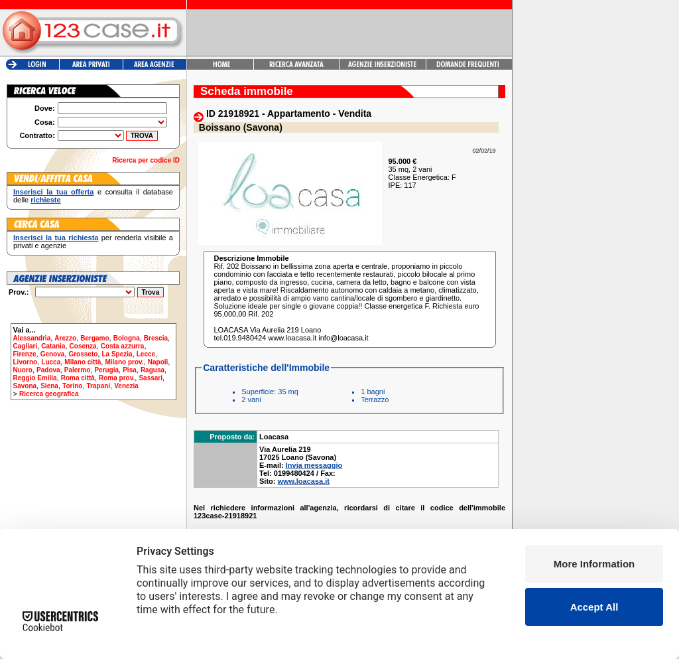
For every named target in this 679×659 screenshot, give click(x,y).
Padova (48, 370)
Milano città (82, 362)
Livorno (25, 362)
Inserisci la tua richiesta (55, 238)
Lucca (50, 362)
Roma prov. (117, 378)
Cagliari (25, 346)
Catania (53, 346)
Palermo (77, 370)
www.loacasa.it (304, 481)
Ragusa (152, 370)
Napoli (158, 362)
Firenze (24, 354)
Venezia (126, 386)
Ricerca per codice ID (146, 160)
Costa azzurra (123, 346)
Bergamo (94, 338)
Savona (25, 386)
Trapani (99, 386)
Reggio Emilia (35, 378)
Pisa (130, 370)
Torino (72, 386)
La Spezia (116, 354)
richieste (45, 200)
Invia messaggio (314, 465)
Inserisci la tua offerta (53, 192)
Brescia (156, 338)
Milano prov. (124, 362)
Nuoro (22, 370)
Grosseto (82, 354)
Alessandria (32, 338)
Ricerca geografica (49, 394)
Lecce (146, 354)
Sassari (150, 378)
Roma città (78, 378)
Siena (49, 386)
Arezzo (65, 338)
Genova (52, 354)
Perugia (106, 370)
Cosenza (83, 346)
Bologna (126, 338)
